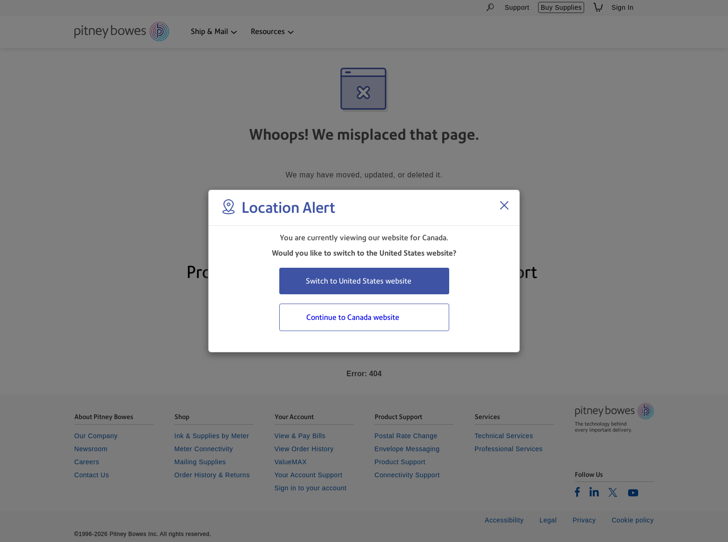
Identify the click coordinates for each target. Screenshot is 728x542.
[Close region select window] (504, 205)
